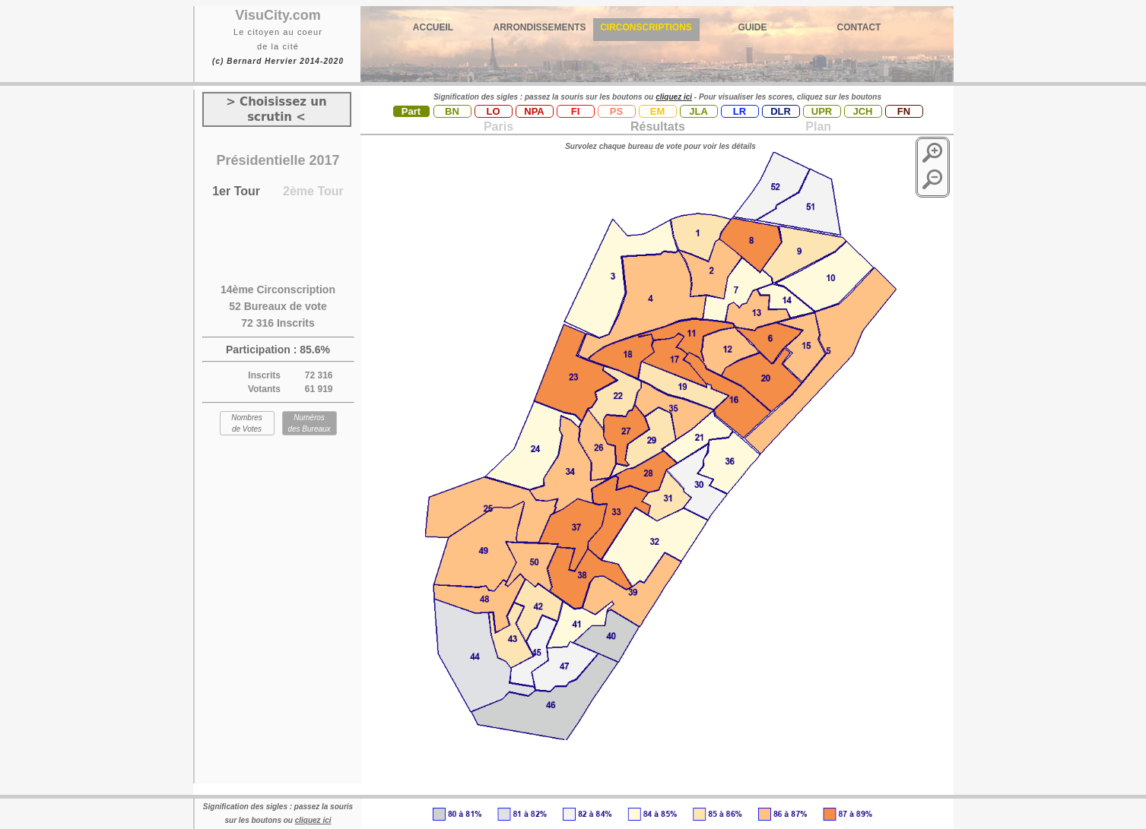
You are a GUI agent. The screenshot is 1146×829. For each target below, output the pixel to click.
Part (411, 111)
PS (616, 111)
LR (739, 111)
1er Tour (236, 191)
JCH (862, 111)
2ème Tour (313, 191)
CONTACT (859, 27)
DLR (780, 111)
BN (452, 111)
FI (575, 111)
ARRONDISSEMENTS (539, 27)
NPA (534, 111)
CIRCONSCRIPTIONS (646, 27)
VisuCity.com (277, 15)
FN (903, 111)
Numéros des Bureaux (308, 423)
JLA (698, 111)
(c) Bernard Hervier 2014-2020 (278, 61)
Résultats (657, 126)
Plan (816, 126)
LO (493, 111)
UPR (821, 111)
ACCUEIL (433, 27)
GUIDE (752, 27)
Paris (498, 126)
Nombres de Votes (246, 423)
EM (657, 111)
